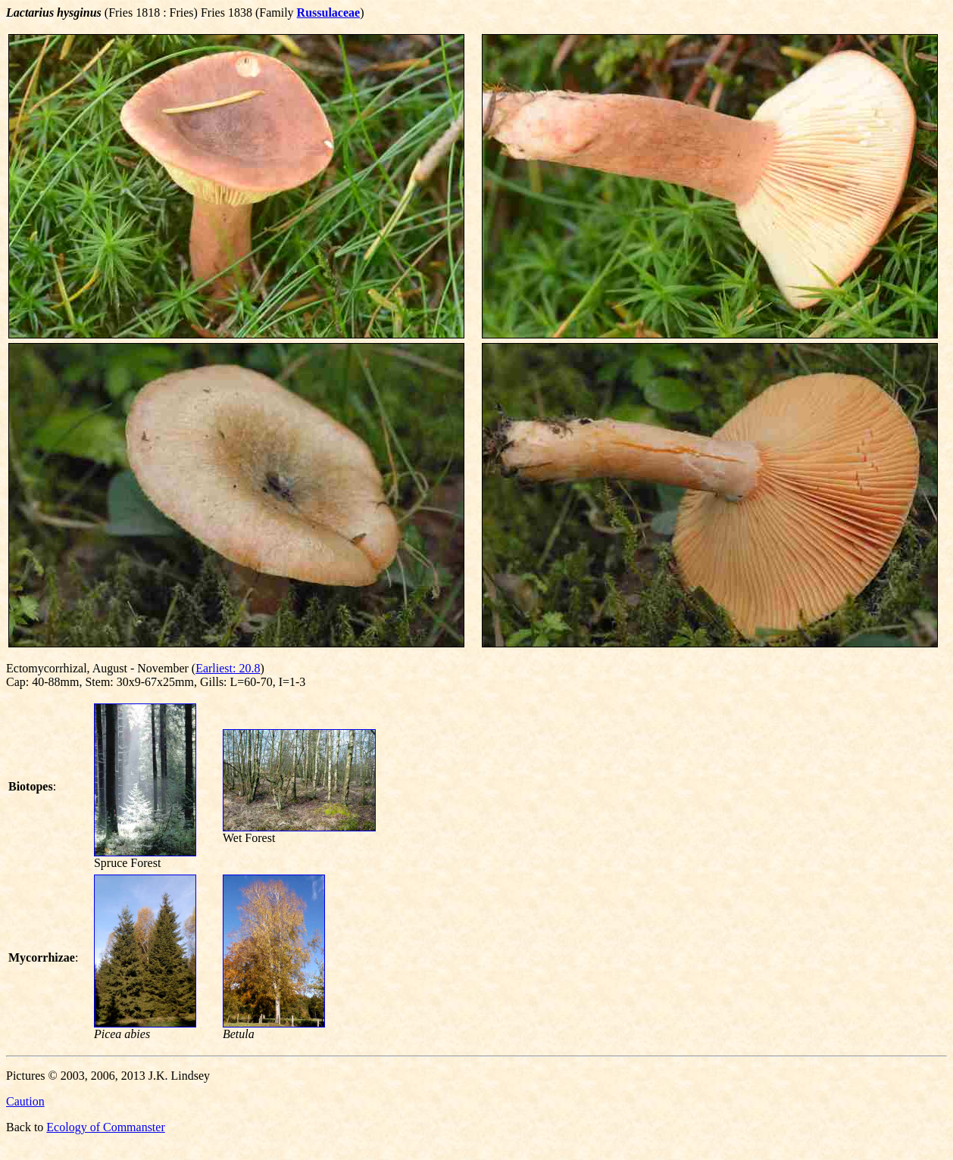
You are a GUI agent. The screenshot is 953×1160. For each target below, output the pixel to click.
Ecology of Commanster (105, 1127)
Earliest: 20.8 (227, 668)
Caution (25, 1101)
